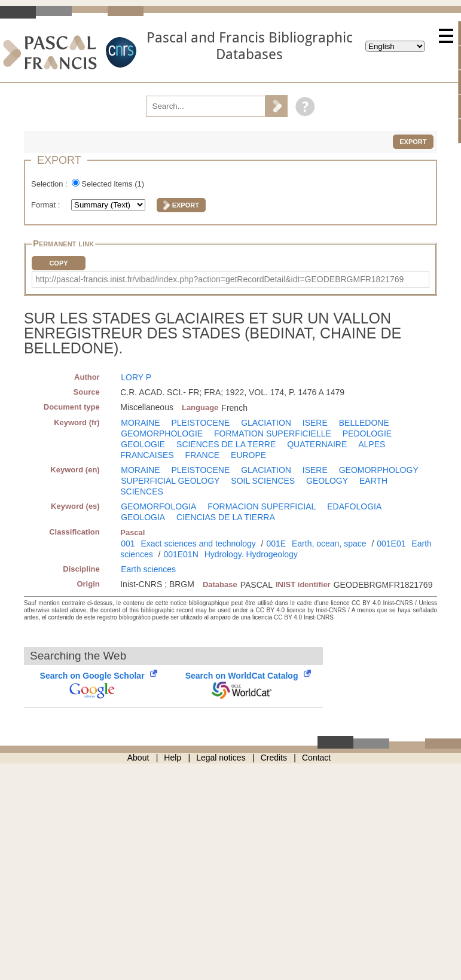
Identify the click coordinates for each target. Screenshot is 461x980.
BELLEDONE (364, 423)
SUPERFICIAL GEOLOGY (170, 481)
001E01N (180, 554)
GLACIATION (266, 423)
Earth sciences (148, 569)
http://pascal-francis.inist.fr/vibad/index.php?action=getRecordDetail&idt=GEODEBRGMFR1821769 (219, 279)
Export (412, 141)
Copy (58, 263)
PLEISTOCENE (200, 423)
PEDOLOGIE (367, 433)
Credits (274, 757)
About (138, 757)
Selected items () (112, 183)
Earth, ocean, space (329, 543)
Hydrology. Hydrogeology (251, 554)
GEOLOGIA (143, 517)
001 (128, 543)
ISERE (315, 423)
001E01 (391, 543)
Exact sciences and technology (198, 543)
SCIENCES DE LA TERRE (226, 444)
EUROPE (248, 455)
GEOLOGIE (143, 444)
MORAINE (140, 423)
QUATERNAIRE (317, 444)
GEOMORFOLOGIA (158, 506)
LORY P (136, 377)
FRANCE (202, 455)
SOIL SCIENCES (263, 481)
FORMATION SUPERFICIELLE (272, 433)
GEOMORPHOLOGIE (162, 433)
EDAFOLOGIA (354, 506)
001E (276, 543)
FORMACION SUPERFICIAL (261, 506)
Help (172, 757)
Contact (316, 757)
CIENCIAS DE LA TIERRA (225, 517)
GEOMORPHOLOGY (379, 470)
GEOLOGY (327, 481)
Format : (46, 204)
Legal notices (221, 757)
